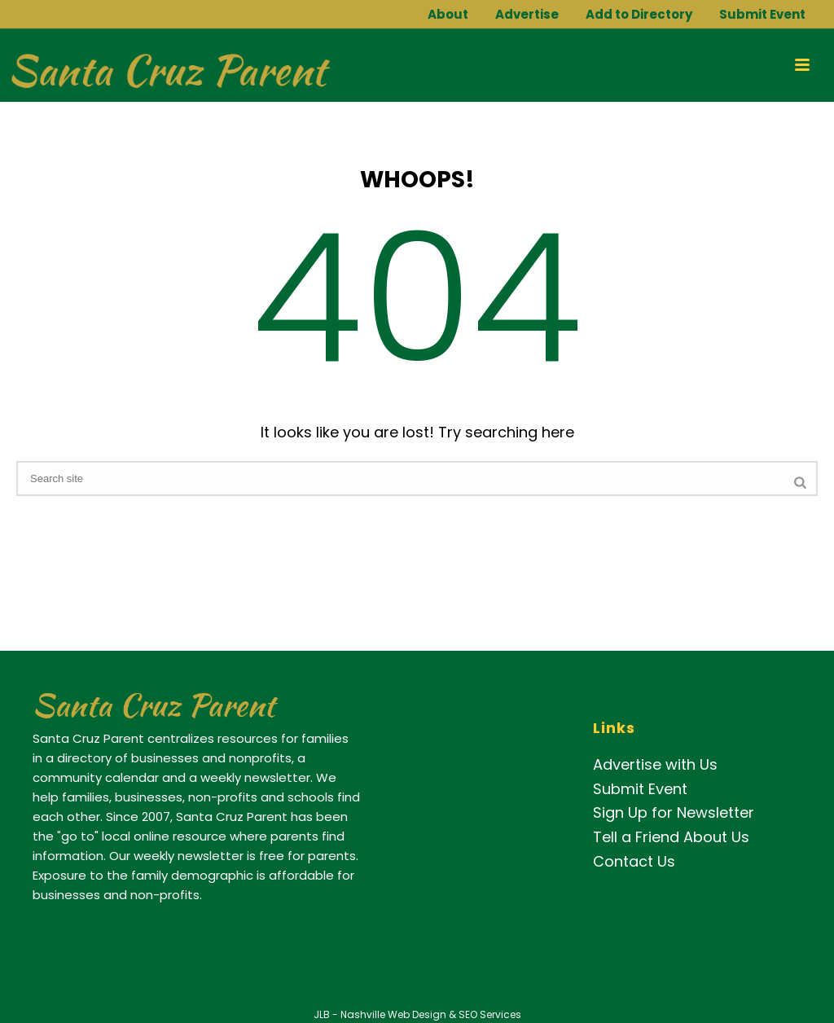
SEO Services (490, 1014)
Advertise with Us (655, 764)
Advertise (527, 14)
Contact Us (634, 861)
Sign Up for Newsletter (673, 812)
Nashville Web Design (393, 1014)
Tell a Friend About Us (671, 837)
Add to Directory (639, 14)
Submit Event (762, 14)
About (448, 14)
